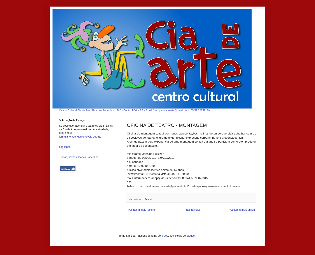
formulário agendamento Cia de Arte (80, 136)
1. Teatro (147, 199)
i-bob (165, 235)
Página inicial (192, 209)
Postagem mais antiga (242, 209)
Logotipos (64, 146)
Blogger (191, 235)
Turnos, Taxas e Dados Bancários (78, 157)
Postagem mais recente (142, 209)
